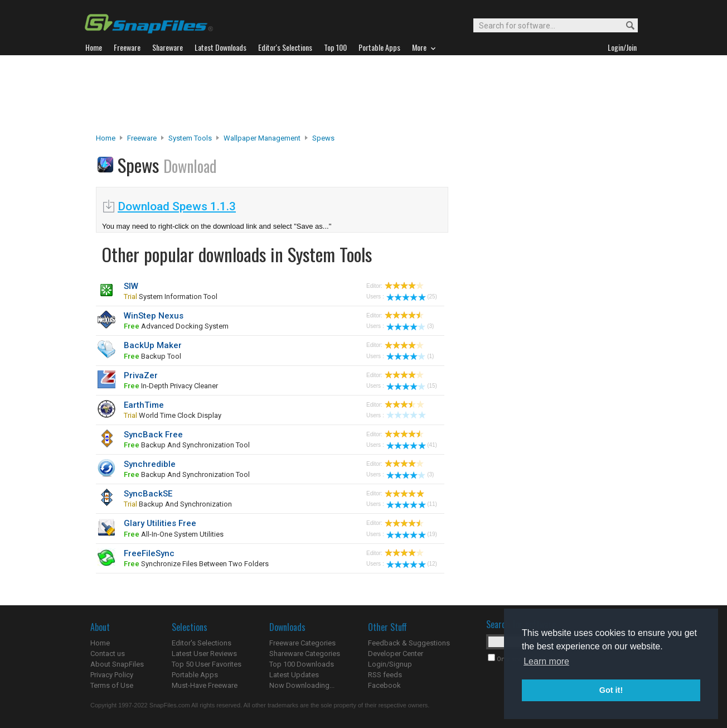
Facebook (384, 685)
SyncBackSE (148, 494)
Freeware (142, 138)
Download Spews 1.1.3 (177, 206)
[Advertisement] (363, 94)
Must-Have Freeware (205, 685)
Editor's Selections (201, 643)
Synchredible (150, 464)
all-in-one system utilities (174, 534)
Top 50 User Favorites (206, 664)
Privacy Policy (111, 675)
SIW (131, 286)
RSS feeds (385, 675)
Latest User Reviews (204, 653)
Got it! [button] (611, 690)
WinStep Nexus (153, 316)
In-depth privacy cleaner (171, 386)
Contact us (107, 653)
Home (105, 138)
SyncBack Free (153, 435)
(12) (411, 564)
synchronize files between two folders (196, 564)
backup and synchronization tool (187, 445)
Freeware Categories (302, 643)
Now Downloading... (302, 685)
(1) (410, 356)
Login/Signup (390, 664)
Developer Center (395, 653)
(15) (411, 386)
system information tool (170, 296)
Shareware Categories (304, 653)
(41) (411, 445)
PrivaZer (141, 375)
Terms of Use (111, 685)
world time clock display (172, 415)
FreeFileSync (149, 553)
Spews (323, 138)
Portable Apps (195, 675)
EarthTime (144, 405)
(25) (411, 296)
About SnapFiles (117, 664)
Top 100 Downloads (301, 664)
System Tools (190, 138)
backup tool (152, 356)
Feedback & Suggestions (409, 643)
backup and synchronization (178, 504)
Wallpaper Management (262, 138)
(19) (411, 534)
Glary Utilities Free (160, 523)
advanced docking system (176, 326)
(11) (411, 504)
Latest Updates (294, 675)
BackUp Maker (153, 345)
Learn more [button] (546, 661)
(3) (410, 326)
